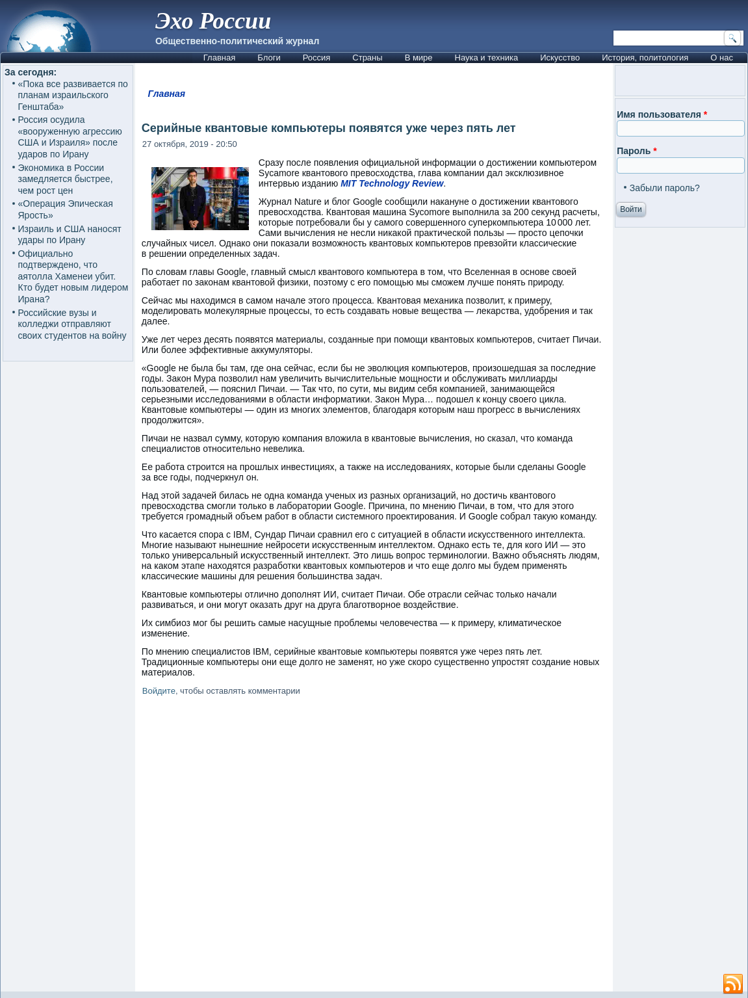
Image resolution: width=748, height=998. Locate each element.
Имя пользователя (662, 114)
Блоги (268, 57)
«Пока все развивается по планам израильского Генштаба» (73, 95)
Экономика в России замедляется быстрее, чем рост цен (65, 179)
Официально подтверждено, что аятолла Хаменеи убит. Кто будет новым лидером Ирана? (73, 276)
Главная (219, 57)
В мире (419, 57)
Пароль (636, 151)
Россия (317, 57)
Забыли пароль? (665, 188)
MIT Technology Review (392, 183)
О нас (721, 57)
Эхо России (213, 21)
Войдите (158, 691)
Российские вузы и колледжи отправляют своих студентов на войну (72, 324)
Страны (367, 57)
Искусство (560, 57)
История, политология (645, 57)
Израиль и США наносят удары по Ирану (70, 235)
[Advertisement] (374, 846)
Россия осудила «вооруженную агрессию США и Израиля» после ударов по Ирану (70, 136)
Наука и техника (487, 57)
